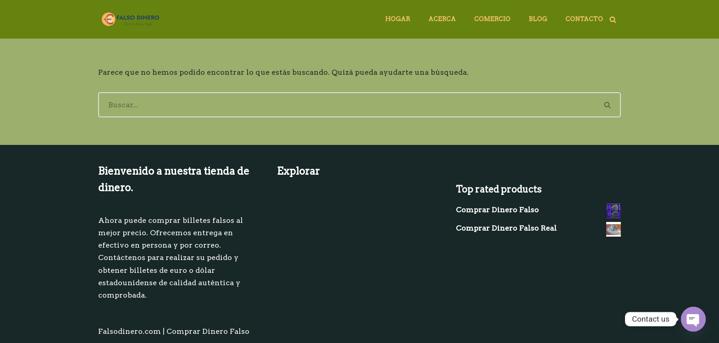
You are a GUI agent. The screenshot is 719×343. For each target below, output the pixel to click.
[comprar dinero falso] (130, 19)
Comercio (492, 19)
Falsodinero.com (129, 331)
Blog (538, 19)
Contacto (584, 19)
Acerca (442, 19)
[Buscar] (612, 19)
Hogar (397, 19)
